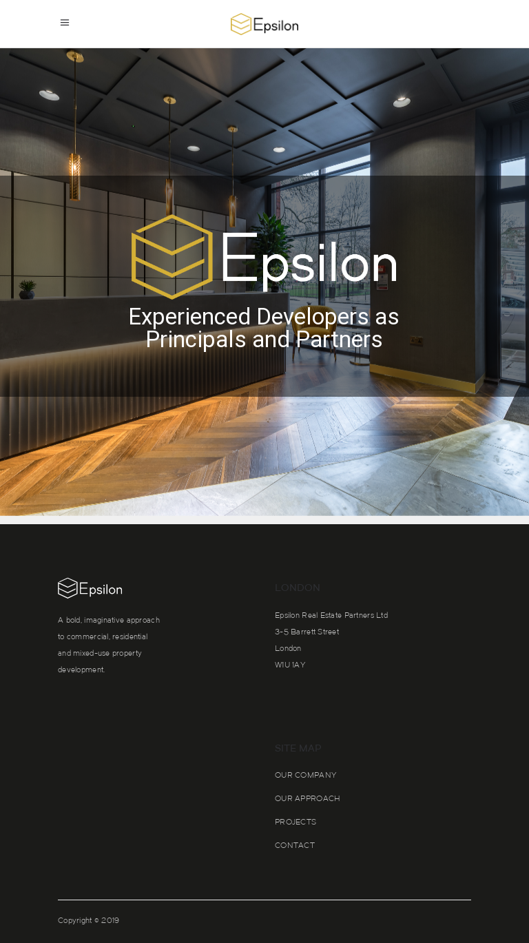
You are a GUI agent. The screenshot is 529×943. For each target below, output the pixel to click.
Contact (295, 846)
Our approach (307, 799)
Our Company (305, 776)
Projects (295, 823)
